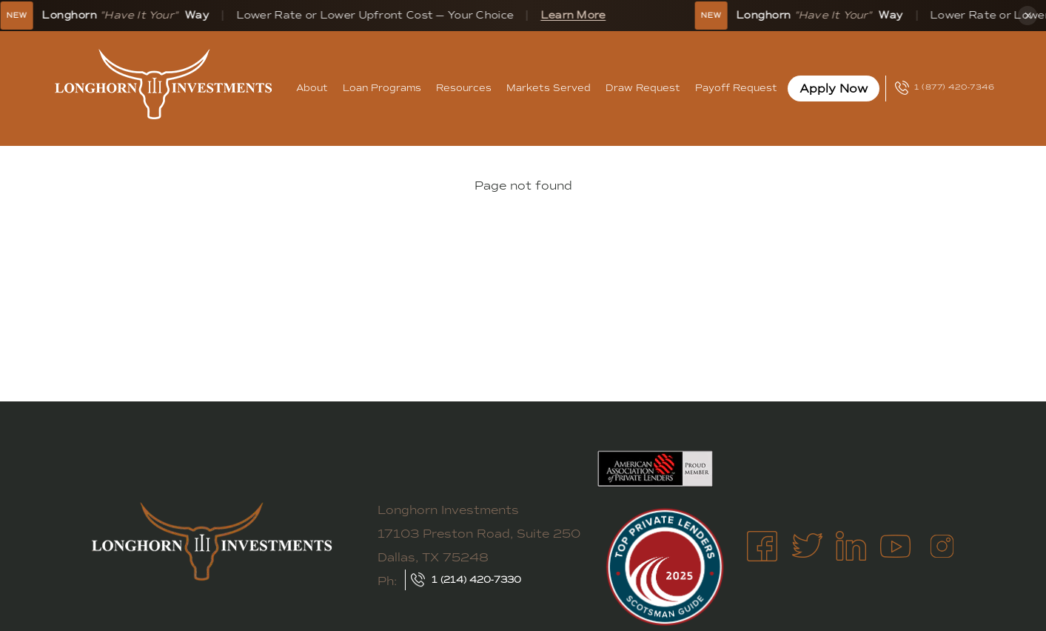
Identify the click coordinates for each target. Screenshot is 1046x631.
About (312, 87)
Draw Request (643, 87)
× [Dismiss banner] (1028, 15)
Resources (464, 87)
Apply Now (833, 88)
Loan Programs (382, 87)
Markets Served (548, 87)
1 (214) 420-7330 (476, 580)
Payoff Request (736, 87)
